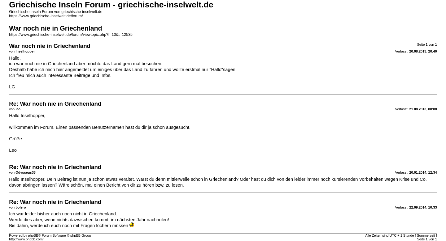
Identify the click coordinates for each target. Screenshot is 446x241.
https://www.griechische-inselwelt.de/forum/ (46, 16)
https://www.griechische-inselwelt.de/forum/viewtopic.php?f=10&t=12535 (71, 34)
